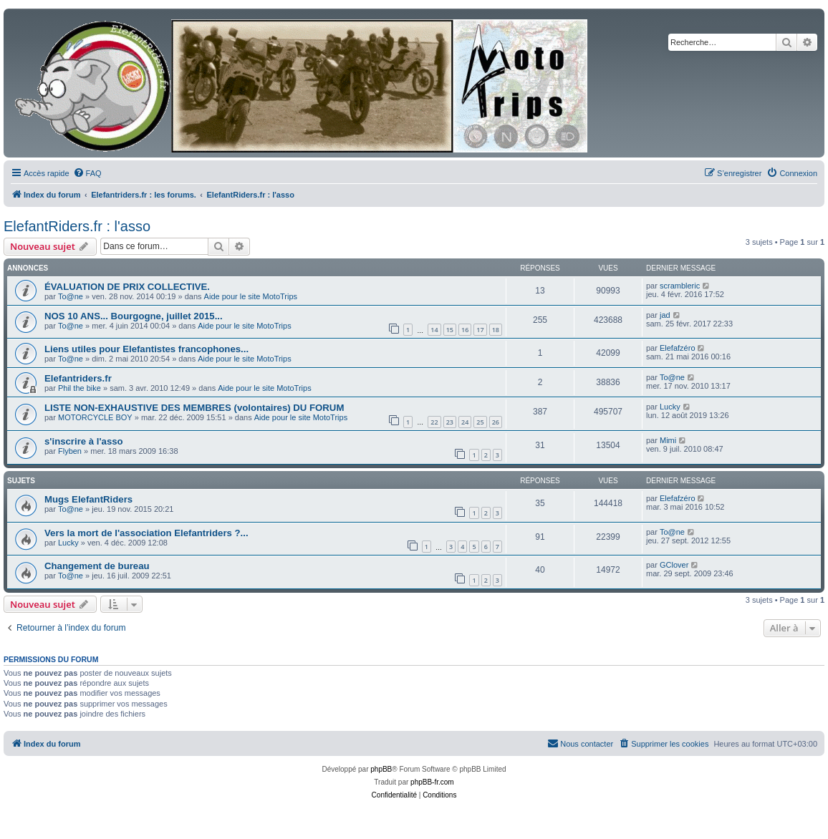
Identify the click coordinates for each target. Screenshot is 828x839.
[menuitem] (87, 173)
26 (495, 422)
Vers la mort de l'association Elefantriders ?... (146, 533)
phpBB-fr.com (432, 782)
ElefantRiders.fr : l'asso (77, 226)
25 (479, 422)
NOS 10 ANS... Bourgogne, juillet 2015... (133, 316)
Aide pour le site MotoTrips (250, 296)
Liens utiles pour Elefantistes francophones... (146, 349)
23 (449, 422)
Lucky (670, 406)
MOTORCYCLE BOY (95, 417)
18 (495, 329)
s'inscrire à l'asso (83, 441)
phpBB (381, 769)
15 (449, 329)
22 (434, 422)
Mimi (668, 440)
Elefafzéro (677, 348)
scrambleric (680, 285)
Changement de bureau (97, 566)
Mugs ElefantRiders (88, 499)
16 (464, 329)
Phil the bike (79, 388)
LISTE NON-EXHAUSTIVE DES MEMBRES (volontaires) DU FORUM (194, 407)
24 (464, 422)
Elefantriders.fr (78, 378)
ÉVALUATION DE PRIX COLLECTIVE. (127, 286)
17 (479, 329)
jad (665, 315)
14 (434, 329)
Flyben (70, 451)
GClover (674, 565)
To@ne (70, 296)
